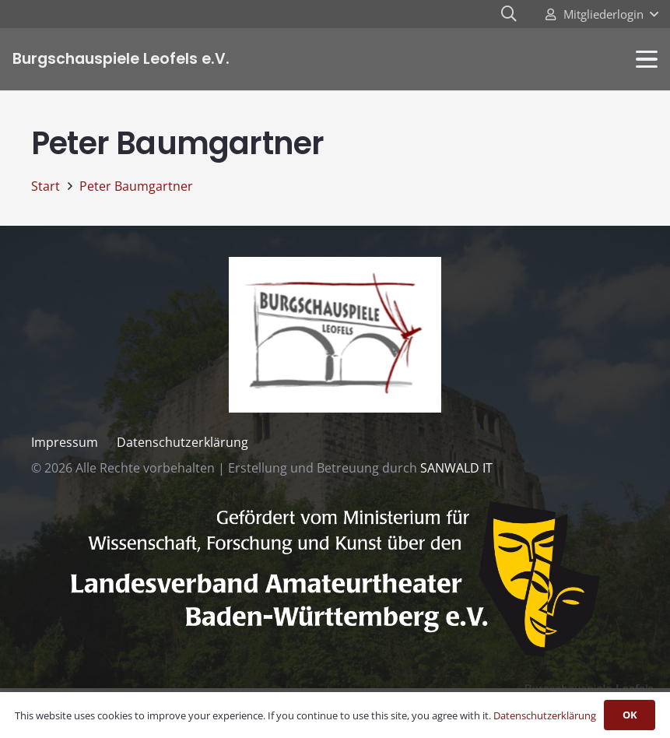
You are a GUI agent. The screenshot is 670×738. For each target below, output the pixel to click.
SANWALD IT (456, 467)
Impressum (64, 442)
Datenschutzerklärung (182, 442)
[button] (601, 14)
